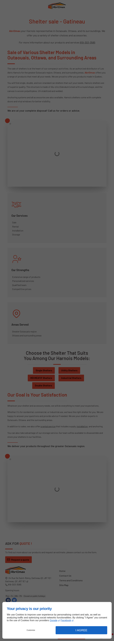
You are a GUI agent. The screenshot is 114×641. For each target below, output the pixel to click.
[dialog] (57, 620)
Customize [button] (31, 630)
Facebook (66, 620)
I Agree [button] (81, 630)
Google (53, 620)
